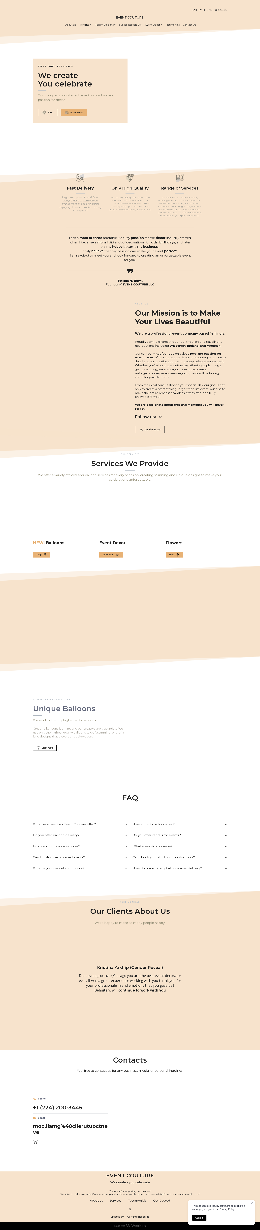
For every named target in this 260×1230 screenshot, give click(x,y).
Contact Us (189, 24)
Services (115, 1200)
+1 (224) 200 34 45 (214, 10)
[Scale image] (59, 612)
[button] (47, 112)
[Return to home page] (130, 7)
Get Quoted (161, 1200)
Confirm (199, 1217)
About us (70, 24)
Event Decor (152, 24)
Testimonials (172, 24)
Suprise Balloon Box (130, 24)
